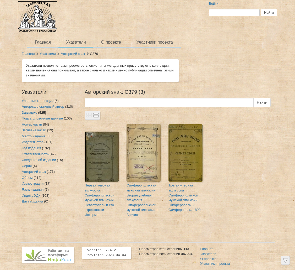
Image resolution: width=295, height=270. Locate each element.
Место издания (34, 136)
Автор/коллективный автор (43, 106)
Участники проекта (154, 42)
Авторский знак (73, 54)
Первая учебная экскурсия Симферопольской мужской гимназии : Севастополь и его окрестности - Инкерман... (100, 199)
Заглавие (29, 113)
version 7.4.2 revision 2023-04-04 (106, 252)
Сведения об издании (39, 160)
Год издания (31, 148)
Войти (213, 4)
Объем (27, 178)
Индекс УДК (31, 196)
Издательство (32, 142)
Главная (43, 42)
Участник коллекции (37, 101)
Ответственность (35, 154)
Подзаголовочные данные (42, 118)
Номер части (32, 124)
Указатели (76, 42)
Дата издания (32, 201)
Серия (27, 166)
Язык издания (32, 189)
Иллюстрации (32, 183)
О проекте (111, 42)
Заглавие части (34, 130)
